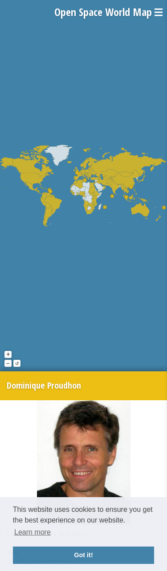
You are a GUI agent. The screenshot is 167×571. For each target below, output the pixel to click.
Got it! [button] (83, 555)
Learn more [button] (32, 532)
